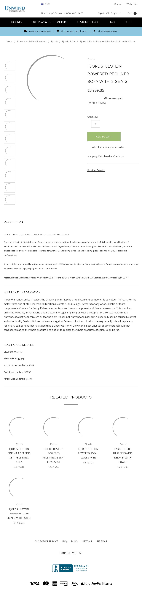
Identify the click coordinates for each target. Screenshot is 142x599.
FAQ (113, 22)
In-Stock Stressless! (37, 31)
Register (115, 13)
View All (87, 541)
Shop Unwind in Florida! (71, 31)
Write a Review (97, 102)
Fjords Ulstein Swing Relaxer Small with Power (19, 514)
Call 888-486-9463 (105, 31)
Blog (128, 22)
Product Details (97, 170)
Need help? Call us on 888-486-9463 (62, 13)
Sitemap (102, 541)
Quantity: (92, 116)
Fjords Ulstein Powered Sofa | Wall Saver (88, 453)
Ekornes (18, 22)
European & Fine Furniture (51, 22)
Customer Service (90, 22)
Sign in (101, 13)
